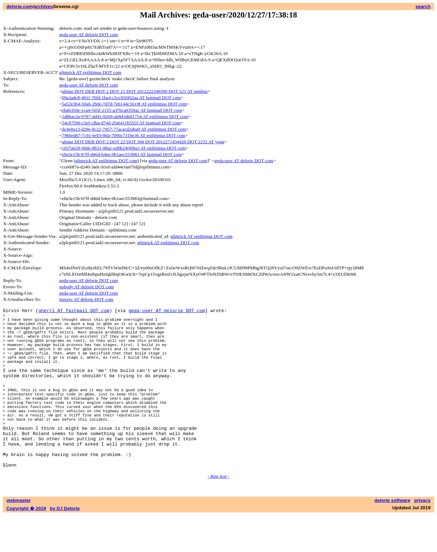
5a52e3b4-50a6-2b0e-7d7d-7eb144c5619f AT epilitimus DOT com (124, 103)
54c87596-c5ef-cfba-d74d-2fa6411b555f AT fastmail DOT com (121, 122)
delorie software (392, 537)
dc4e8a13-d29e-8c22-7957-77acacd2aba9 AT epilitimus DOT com (124, 129)
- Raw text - (218, 513)
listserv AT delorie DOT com (86, 299)
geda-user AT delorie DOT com (88, 34)
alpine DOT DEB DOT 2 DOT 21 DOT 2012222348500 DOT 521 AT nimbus (135, 91)
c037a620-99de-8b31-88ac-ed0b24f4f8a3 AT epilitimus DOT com (124, 148)
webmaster (18, 537)
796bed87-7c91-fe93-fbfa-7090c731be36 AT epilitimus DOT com (123, 135)
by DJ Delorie (65, 545)
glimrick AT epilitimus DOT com (90, 72)
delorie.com (19, 6)
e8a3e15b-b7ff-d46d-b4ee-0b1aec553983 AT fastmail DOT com (122, 154)
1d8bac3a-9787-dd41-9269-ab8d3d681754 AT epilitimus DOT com (125, 116)
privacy (422, 537)
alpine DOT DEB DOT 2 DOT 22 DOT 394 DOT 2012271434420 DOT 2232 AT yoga (143, 141)
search (423, 6)
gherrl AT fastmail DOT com (73, 311)
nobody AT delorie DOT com (86, 286)
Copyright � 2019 (26, 545)
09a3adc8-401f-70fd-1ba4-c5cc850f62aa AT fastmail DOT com (121, 97)
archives (43, 6)
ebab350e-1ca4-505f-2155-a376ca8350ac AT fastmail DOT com (122, 110)
